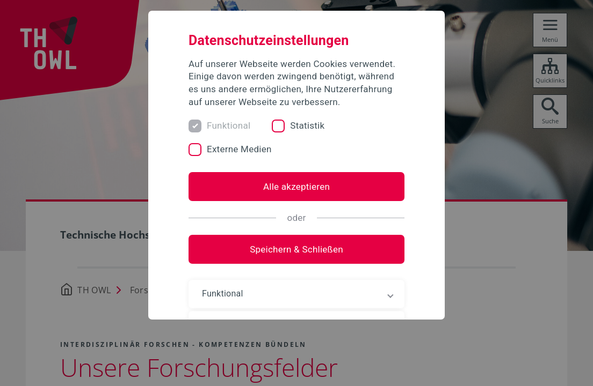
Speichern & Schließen (296, 249)
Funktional (228, 125)
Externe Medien (239, 149)
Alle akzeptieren (296, 186)
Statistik (307, 125)
